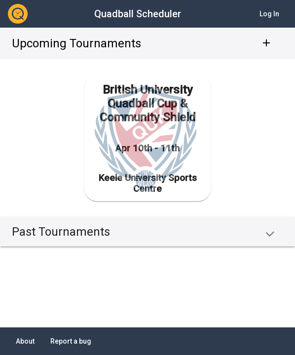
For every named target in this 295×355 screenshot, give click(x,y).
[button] (147, 232)
